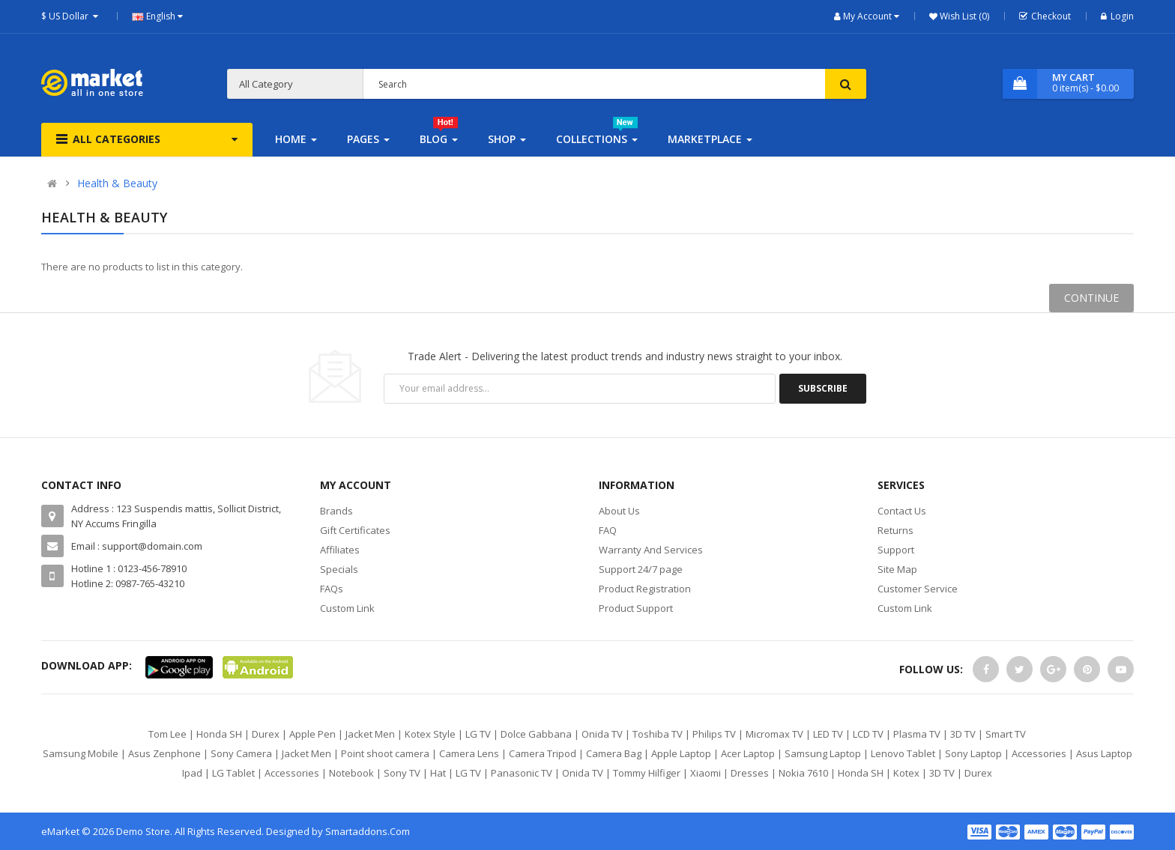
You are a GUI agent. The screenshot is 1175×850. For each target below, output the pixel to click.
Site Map (897, 569)
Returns (895, 530)
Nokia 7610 (803, 773)
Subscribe (823, 388)
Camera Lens (469, 753)
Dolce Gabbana (536, 734)
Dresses (750, 773)
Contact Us (902, 510)
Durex (266, 734)
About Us (619, 510)
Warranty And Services (651, 549)
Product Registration (645, 588)
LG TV (478, 734)
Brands (336, 510)
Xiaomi (705, 773)
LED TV (828, 734)
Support (896, 549)
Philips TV (714, 734)
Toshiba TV (657, 734)
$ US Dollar (71, 16)
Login (1117, 16)
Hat (438, 773)
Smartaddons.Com (367, 831)
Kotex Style (430, 734)
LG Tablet (233, 773)
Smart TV (1005, 734)
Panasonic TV (521, 773)
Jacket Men (370, 734)
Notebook (351, 773)
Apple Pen (312, 734)
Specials (339, 569)
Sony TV (402, 773)
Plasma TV (916, 734)
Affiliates (340, 549)
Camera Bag (613, 753)
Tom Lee (167, 734)
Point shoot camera (385, 753)
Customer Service (918, 588)
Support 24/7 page (641, 569)
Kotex (906, 773)
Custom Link (347, 608)
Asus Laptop (1104, 753)
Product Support (636, 608)
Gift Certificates (355, 530)
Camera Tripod (542, 753)
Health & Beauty (117, 183)
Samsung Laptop (823, 753)
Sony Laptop (973, 753)
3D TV (963, 734)
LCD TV (868, 734)
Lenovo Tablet (903, 753)
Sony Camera (241, 753)
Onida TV (602, 734)
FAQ (608, 530)
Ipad (192, 773)
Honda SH (219, 734)
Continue (1091, 298)
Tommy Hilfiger (646, 773)
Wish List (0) (963, 16)
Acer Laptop (748, 753)
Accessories (1039, 753)
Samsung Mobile (80, 753)
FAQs (331, 588)
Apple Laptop (681, 753)
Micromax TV (774, 734)
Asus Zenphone (164, 753)
